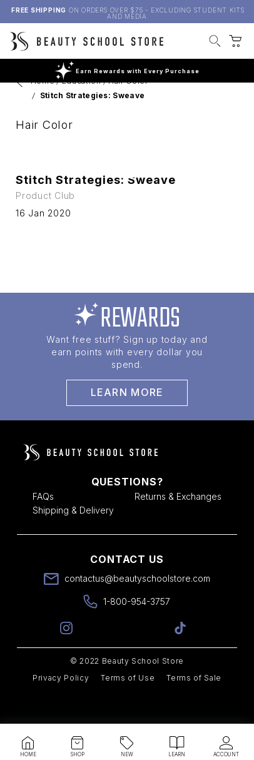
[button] (215, 42)
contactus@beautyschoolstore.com (137, 605)
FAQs (43, 524)
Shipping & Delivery (73, 537)
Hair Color (128, 108)
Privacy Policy (61, 705)
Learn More (127, 419)
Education (81, 108)
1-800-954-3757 (136, 629)
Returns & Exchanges (178, 524)
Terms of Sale (193, 705)
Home (43, 108)
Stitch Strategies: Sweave (92, 123)
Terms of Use (128, 705)
